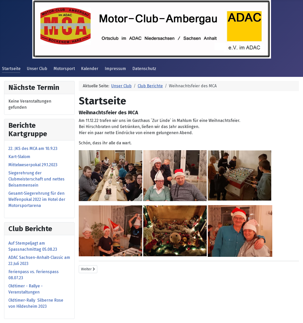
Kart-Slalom (19, 156)
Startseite (11, 68)
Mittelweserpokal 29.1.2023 (32, 164)
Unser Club (37, 68)
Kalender (89, 68)
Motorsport (64, 68)
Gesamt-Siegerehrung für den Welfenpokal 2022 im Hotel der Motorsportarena (36, 199)
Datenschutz (144, 68)
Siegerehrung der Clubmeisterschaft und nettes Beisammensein (36, 179)
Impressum (115, 68)
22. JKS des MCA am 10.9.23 (32, 148)
